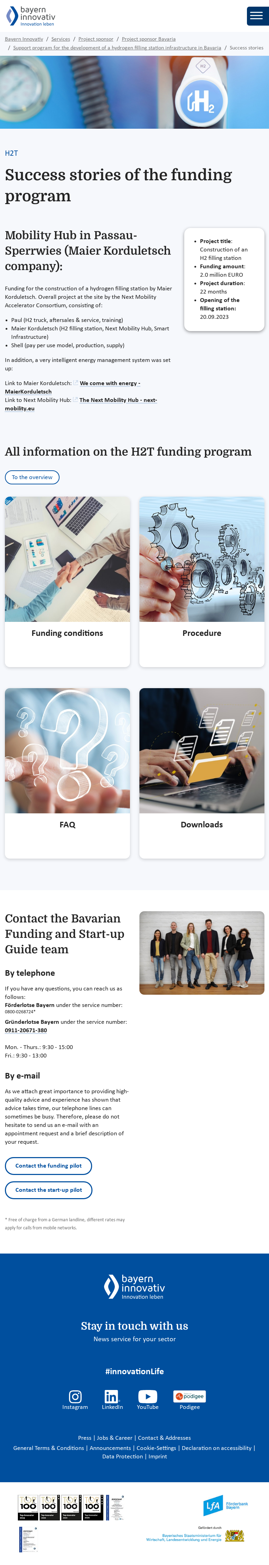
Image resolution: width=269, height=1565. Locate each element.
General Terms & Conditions (49, 1448)
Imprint (158, 1456)
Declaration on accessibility (217, 1448)
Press (85, 1438)
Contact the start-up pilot (48, 1190)
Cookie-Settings (156, 1448)
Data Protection (123, 1456)
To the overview (32, 477)
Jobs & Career (115, 1438)
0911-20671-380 (26, 1030)
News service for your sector (135, 1339)
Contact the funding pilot (48, 1166)
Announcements (111, 1448)
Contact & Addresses (164, 1438)
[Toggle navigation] (258, 16)
